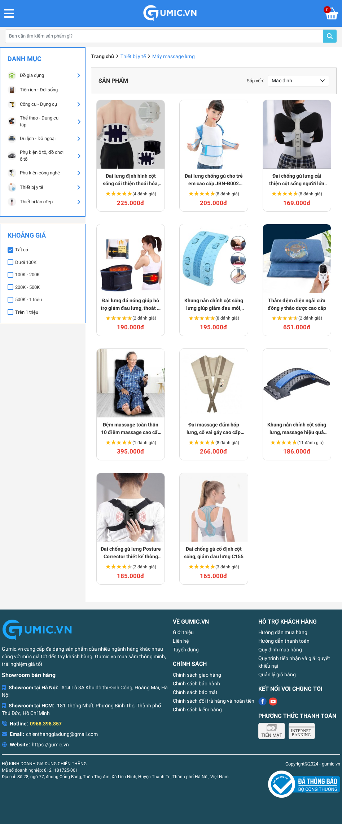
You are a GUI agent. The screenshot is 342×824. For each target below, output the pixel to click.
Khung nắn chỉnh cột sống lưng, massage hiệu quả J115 (296, 429)
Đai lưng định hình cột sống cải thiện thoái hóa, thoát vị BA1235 (131, 180)
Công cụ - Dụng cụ (32, 104)
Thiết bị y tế (25, 187)
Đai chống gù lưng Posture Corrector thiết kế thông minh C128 (131, 553)
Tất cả (21, 249)
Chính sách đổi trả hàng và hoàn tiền (213, 701)
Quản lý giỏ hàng (277, 674)
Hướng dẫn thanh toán (284, 641)
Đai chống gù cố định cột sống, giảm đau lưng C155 (214, 552)
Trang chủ (102, 56)
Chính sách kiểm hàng (197, 709)
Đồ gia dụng (26, 75)
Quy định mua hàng (280, 649)
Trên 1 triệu (26, 312)
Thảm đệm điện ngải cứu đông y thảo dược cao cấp (297, 304)
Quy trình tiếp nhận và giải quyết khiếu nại (294, 662)
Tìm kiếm (330, 36)
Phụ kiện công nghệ (34, 173)
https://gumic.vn (50, 744)
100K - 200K (27, 274)
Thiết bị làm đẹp (30, 202)
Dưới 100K (25, 262)
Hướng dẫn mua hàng (282, 632)
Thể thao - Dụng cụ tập (33, 121)
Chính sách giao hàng (197, 675)
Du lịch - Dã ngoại (32, 138)
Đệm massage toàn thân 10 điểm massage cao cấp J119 (131, 429)
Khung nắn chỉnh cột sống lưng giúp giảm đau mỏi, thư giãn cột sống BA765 (213, 305)
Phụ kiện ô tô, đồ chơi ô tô (35, 155)
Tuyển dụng (186, 649)
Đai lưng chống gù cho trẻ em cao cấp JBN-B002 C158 (214, 180)
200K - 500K (27, 287)
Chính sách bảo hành (196, 683)
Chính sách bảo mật (195, 692)
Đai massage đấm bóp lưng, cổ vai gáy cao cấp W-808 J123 (214, 429)
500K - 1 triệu (28, 299)
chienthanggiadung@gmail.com (62, 734)
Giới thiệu (183, 632)
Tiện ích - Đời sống (33, 90)
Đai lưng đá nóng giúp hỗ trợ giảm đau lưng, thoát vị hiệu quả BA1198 (131, 305)
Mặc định (282, 80)
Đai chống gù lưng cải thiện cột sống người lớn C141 (296, 180)
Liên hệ (181, 641)
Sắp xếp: (255, 80)
